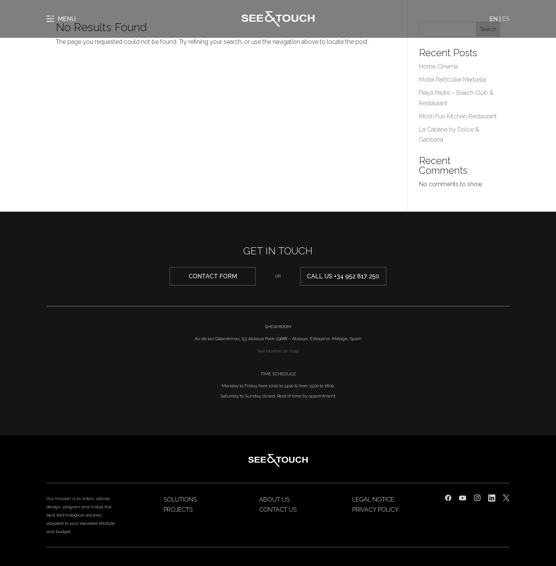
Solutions (180, 499)
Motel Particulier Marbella (452, 79)
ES (506, 18)
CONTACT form (213, 276)
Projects (178, 509)
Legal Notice (373, 499)
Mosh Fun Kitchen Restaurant (458, 116)
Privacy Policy (375, 509)
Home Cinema (438, 66)
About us (274, 499)
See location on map (278, 351)
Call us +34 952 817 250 (343, 276)
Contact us (278, 509)
